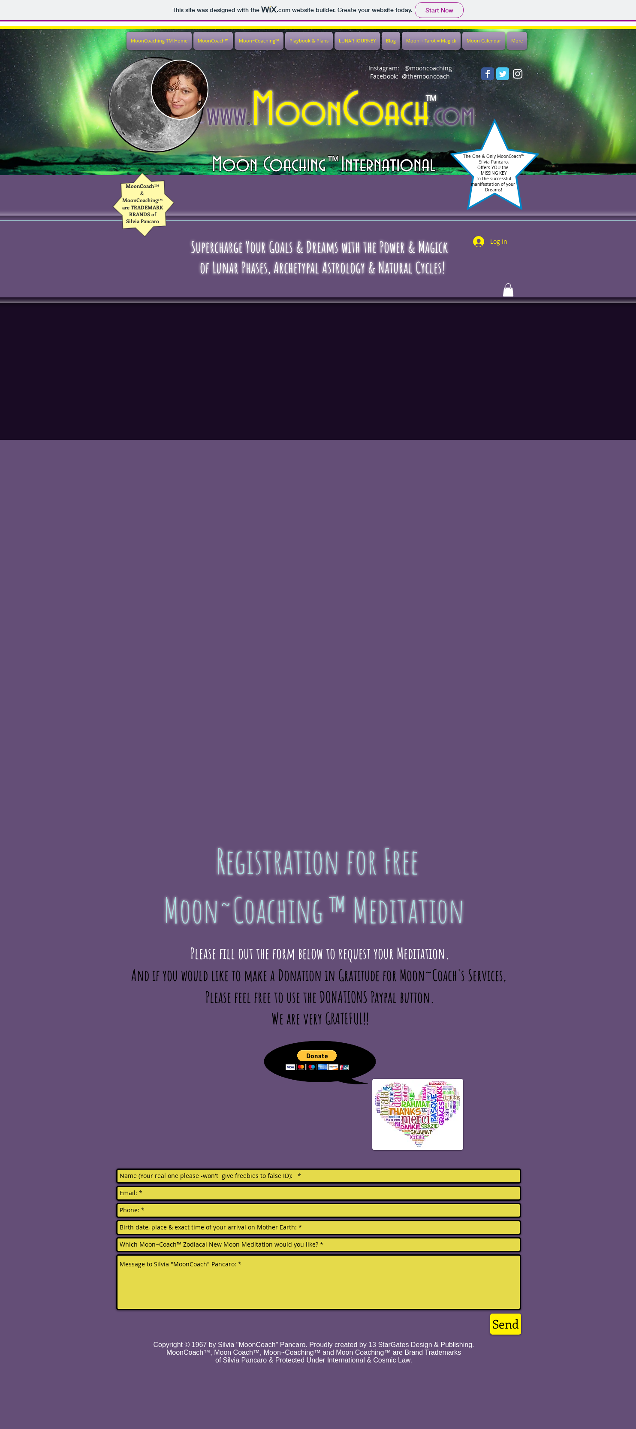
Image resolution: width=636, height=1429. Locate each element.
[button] (317, 1060)
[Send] (505, 1324)
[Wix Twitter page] (502, 73)
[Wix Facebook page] (487, 73)
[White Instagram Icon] (517, 73)
